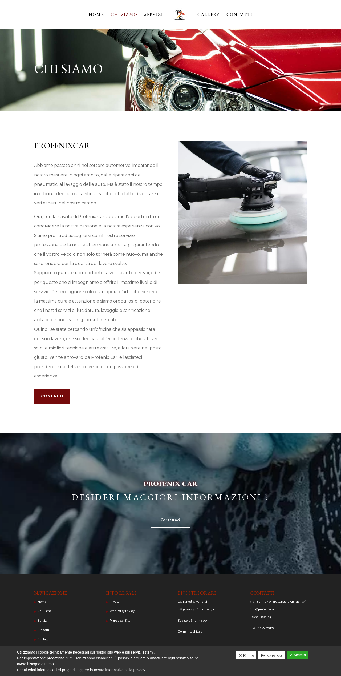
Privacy (114, 601)
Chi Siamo (124, 15)
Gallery (208, 15)
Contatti (239, 15)
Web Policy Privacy (122, 611)
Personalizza (271, 655)
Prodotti (43, 630)
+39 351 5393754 (260, 617)
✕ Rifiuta (246, 655)
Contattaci (170, 520)
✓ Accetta (298, 655)
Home (96, 15)
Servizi (153, 15)
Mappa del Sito (120, 620)
